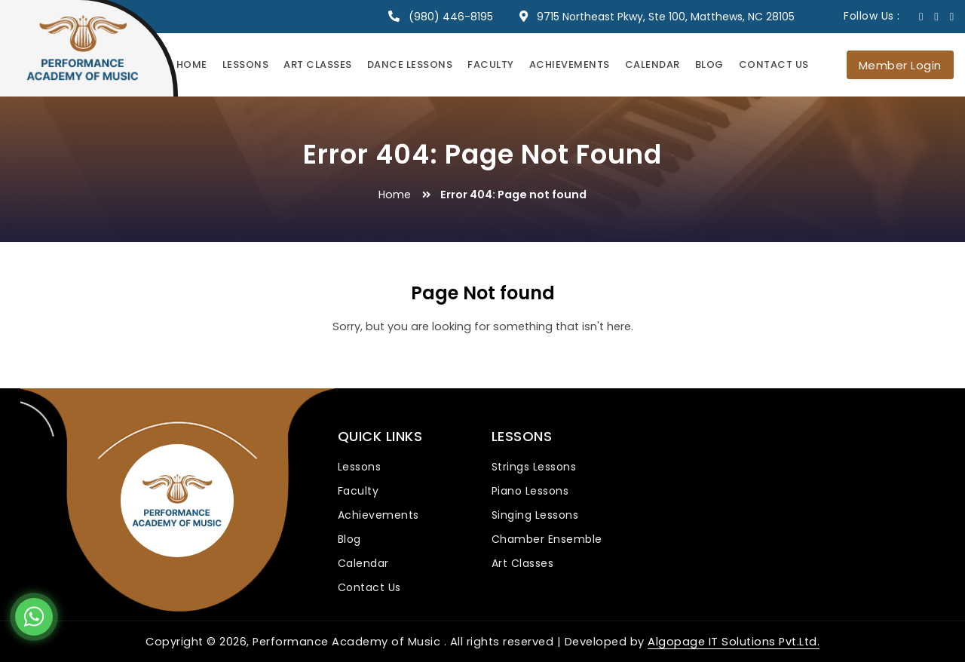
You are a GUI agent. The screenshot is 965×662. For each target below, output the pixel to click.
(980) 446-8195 (451, 16)
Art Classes (317, 64)
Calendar (652, 64)
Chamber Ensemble (547, 539)
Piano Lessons (530, 490)
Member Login (900, 65)
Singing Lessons (535, 515)
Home (191, 64)
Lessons (245, 64)
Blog (709, 64)
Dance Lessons (410, 64)
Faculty (490, 64)
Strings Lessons (534, 466)
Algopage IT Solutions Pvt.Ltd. (733, 641)
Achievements (569, 64)
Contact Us (774, 64)
